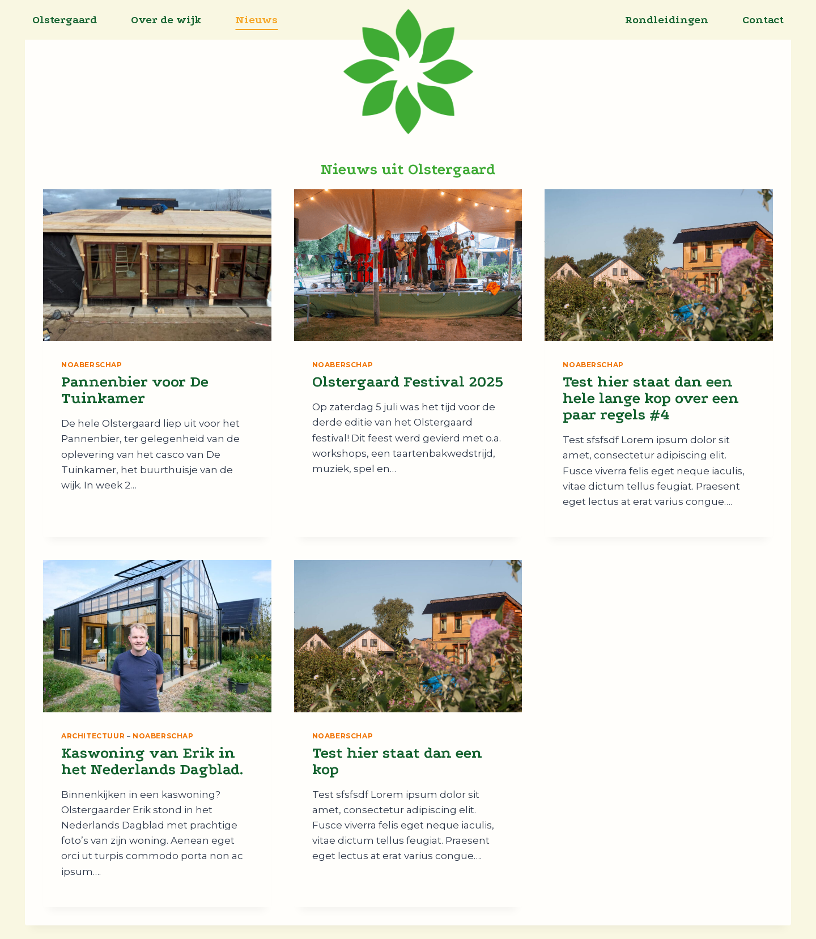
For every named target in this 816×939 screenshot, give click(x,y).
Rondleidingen (666, 20)
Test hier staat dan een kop (397, 761)
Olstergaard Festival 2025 (407, 381)
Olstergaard (64, 20)
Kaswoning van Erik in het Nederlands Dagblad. (152, 761)
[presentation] (157, 265)
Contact (763, 20)
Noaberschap (91, 364)
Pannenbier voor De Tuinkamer (135, 390)
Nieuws (256, 20)
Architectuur (93, 736)
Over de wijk (166, 20)
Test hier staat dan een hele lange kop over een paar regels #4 (651, 398)
